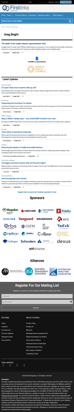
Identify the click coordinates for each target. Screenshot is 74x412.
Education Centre (45, 15)
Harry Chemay (7, 112)
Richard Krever (21, 156)
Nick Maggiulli (7, 140)
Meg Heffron (6, 125)
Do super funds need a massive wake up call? (18, 88)
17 (22, 96)
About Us (29, 330)
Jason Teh (6, 171)
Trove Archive (6, 340)
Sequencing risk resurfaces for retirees (16, 103)
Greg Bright (6, 52)
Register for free (66, 2)
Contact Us (29, 327)
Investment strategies (8, 160)
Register (37, 308)
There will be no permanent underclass (16, 132)
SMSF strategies (6, 116)
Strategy (4, 129)
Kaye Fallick (6, 96)
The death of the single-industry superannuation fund (23, 43)
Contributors (32, 15)
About (57, 2)
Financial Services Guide (9, 396)
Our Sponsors (6, 330)
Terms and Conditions (33, 340)
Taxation (4, 145)
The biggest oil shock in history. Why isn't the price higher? (23, 163)
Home (3, 15)
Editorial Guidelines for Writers (36, 337)
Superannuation (6, 85)
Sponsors (51, 2)
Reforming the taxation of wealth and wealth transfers (22, 147)
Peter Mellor (13, 156)
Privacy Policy (31, 323)
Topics (10, 15)
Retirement (4, 100)
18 (37, 156)
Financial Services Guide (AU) (36, 343)
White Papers (58, 15)
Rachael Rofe (6, 187)
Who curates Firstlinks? (34, 350)
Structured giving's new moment (13, 178)
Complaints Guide (32, 354)
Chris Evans (6, 156)
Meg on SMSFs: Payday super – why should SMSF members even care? (28, 119)
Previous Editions (21, 15)
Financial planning (6, 176)
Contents (4, 327)
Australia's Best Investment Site (37, 333)
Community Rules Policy (34, 347)
